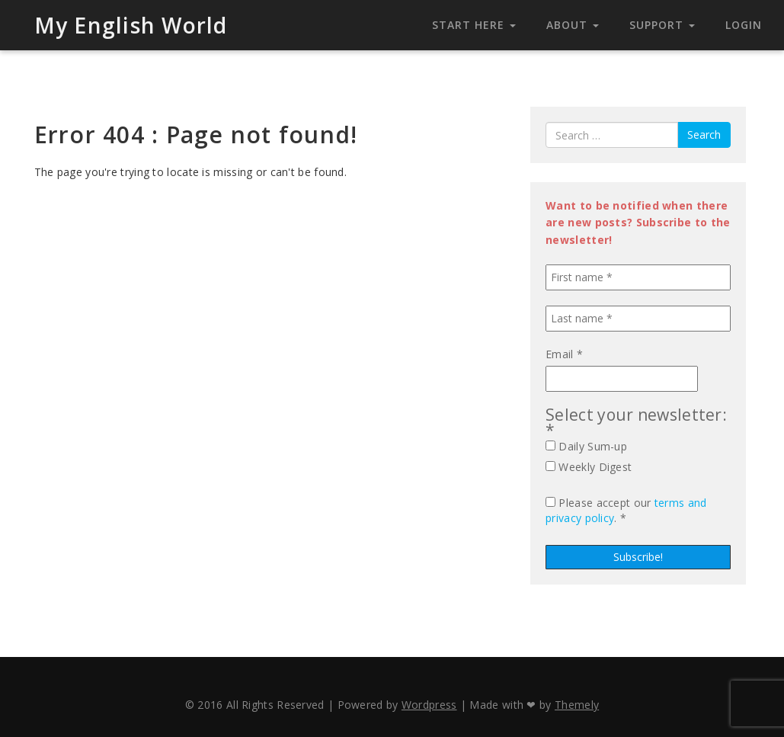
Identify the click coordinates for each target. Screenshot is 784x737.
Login (743, 25)
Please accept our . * (626, 510)
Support (662, 25)
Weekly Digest (589, 467)
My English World (131, 25)
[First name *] (638, 277)
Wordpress (429, 704)
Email (564, 354)
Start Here (474, 25)
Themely (577, 704)
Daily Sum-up (586, 446)
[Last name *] (638, 319)
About (572, 25)
